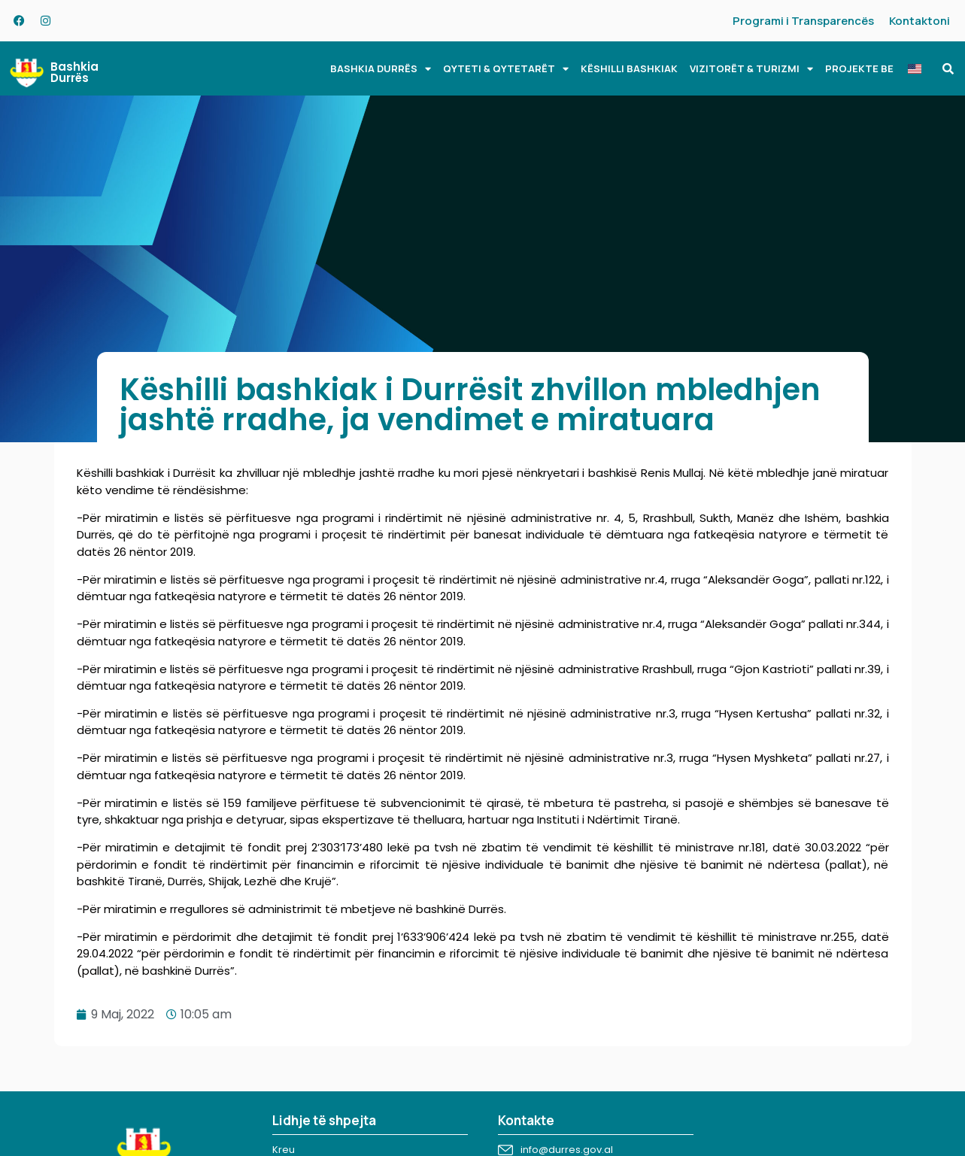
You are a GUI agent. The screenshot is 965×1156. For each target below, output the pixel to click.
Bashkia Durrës (74, 72)
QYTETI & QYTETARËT (506, 68)
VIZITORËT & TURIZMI (751, 68)
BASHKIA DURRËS (380, 68)
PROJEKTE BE (859, 68)
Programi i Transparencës (803, 21)
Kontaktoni (919, 21)
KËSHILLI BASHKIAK (629, 68)
